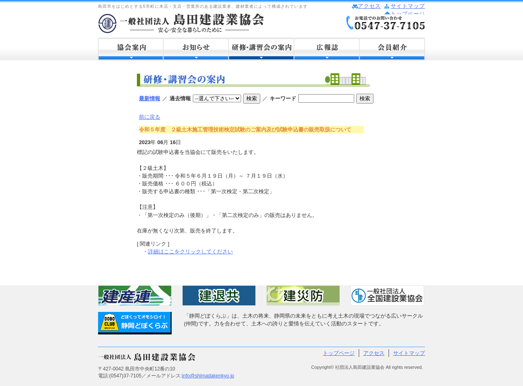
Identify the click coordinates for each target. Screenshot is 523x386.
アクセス (369, 6)
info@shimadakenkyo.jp (208, 376)
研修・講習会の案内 (261, 49)
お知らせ (196, 49)
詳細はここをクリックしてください (190, 251)
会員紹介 (392, 49)
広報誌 (327, 49)
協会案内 (130, 49)
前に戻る (149, 117)
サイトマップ (408, 6)
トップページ (408, 14)
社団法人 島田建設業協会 (181, 23)
